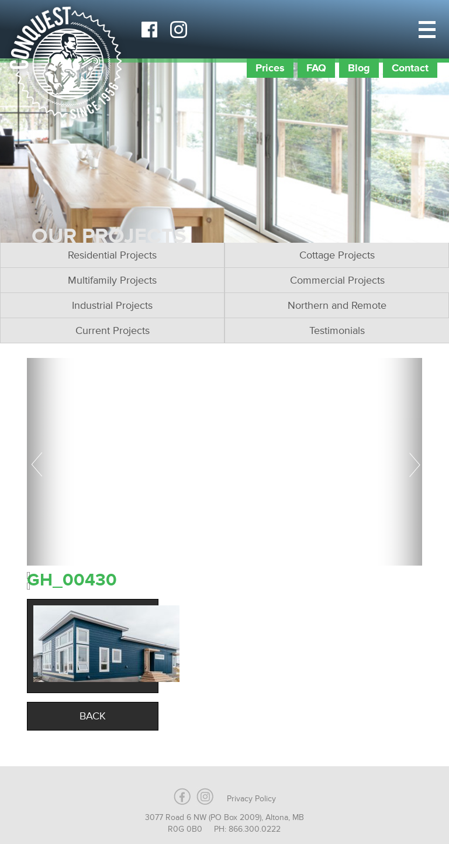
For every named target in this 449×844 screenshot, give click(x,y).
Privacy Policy (251, 799)
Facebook (149, 29)
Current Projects (112, 330)
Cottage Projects (337, 255)
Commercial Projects (337, 280)
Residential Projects (112, 255)
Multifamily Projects (112, 280)
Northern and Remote (337, 305)
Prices (270, 67)
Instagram (178, 29)
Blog (359, 67)
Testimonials (337, 330)
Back (93, 715)
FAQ (316, 67)
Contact (410, 67)
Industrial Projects (112, 305)
